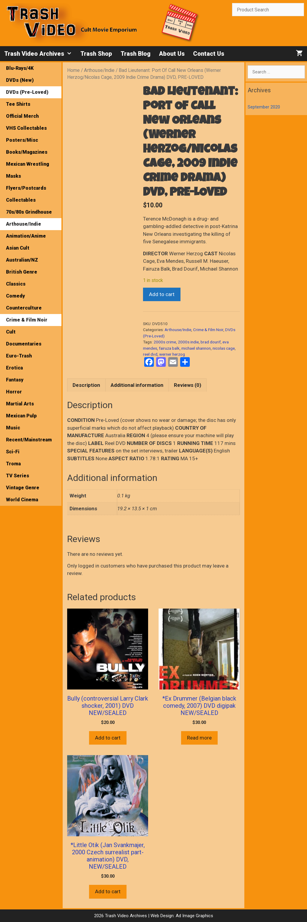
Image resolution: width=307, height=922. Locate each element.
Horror (14, 392)
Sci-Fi (12, 452)
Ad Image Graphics (193, 915)
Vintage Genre (22, 488)
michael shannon (196, 348)
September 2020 (264, 107)
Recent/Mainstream (29, 440)
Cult (11, 332)
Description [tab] (86, 385)
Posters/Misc (22, 140)
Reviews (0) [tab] (187, 385)
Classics (15, 284)
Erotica (14, 368)
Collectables (21, 200)
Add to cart (161, 294)
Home (73, 70)
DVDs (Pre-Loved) (27, 92)
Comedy (15, 296)
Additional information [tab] (137, 385)
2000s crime (165, 341)
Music (13, 428)
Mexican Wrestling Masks (27, 170)
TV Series (17, 476)
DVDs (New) (20, 80)
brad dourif (211, 341)
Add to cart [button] (108, 738)
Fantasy (14, 380)
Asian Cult (17, 248)
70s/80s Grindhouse (29, 212)
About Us (172, 53)
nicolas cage (224, 348)
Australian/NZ (22, 260)
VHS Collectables (26, 128)
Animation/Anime (26, 236)
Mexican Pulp (21, 416)
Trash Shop (96, 53)
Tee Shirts (18, 104)
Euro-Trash (19, 356)
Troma (13, 464)
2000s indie (188, 341)
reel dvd (150, 354)
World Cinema (22, 500)
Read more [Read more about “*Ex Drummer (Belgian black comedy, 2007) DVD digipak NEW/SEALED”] (199, 738)
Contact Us (208, 53)
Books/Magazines (26, 152)
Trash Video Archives (40, 53)
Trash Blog (136, 53)
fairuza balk (169, 348)
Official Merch (22, 116)
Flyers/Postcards (26, 188)
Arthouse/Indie (99, 70)
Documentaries (23, 344)
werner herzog (172, 354)
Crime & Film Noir (208, 329)
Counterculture (24, 308)
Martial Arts (20, 404)
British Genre (21, 272)
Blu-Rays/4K (20, 68)
